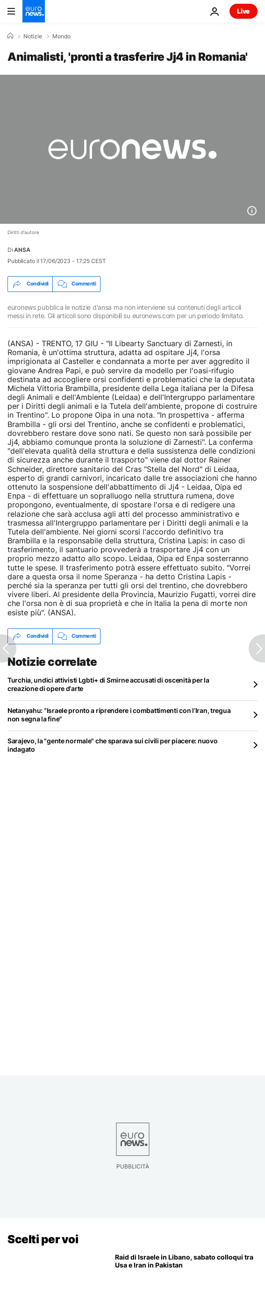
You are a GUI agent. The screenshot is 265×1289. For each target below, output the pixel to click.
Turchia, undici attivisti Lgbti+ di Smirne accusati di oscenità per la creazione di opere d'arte (108, 684)
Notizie (32, 36)
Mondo (61, 36)
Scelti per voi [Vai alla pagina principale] (42, 1239)
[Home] (10, 36)
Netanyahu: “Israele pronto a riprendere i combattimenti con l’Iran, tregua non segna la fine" (118, 714)
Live (243, 11)
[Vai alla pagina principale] (33, 11)
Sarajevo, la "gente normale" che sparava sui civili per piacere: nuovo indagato (112, 745)
